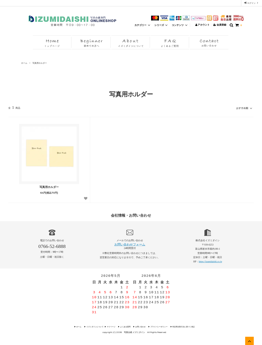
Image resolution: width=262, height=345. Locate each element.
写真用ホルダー (39, 63)
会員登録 (219, 25)
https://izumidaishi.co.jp (210, 261)
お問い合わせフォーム (129, 244)
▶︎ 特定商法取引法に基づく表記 (182, 326)
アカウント (202, 25)
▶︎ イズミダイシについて (95, 326)
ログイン (251, 2)
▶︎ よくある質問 (125, 326)
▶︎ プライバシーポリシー (158, 326)
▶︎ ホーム (80, 326)
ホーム (24, 63)
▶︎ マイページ (111, 326)
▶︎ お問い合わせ (140, 326)
